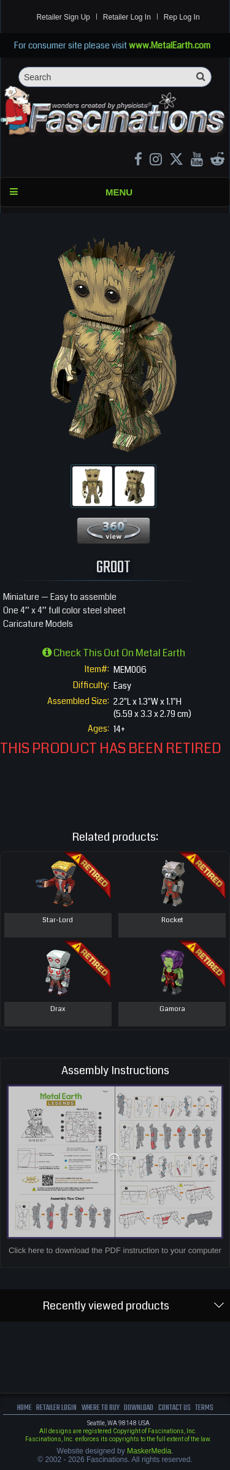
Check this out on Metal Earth (113, 653)
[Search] (115, 77)
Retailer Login (56, 1407)
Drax (57, 1009)
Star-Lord (57, 920)
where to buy (101, 1407)
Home (24, 1407)
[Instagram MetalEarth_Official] (156, 161)
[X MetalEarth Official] (176, 161)
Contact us (174, 1407)
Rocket (172, 920)
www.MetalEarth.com (169, 45)
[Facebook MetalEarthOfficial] (138, 161)
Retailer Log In (127, 17)
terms (204, 1407)
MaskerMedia (149, 1451)
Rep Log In (182, 17)
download (138, 1407)
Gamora (172, 1009)
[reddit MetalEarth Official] (217, 161)
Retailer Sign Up (63, 17)
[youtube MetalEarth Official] (197, 161)
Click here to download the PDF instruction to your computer (115, 1250)
